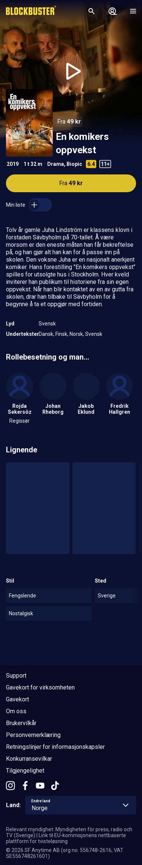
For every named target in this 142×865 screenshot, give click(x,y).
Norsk (76, 334)
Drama (55, 164)
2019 (13, 164)
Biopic (74, 164)
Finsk (61, 334)
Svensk (47, 324)
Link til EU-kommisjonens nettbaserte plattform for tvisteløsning (66, 838)
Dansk (46, 334)
